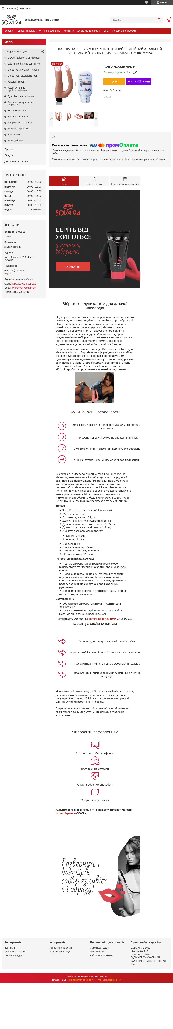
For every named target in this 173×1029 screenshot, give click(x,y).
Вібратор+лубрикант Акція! (23, 69)
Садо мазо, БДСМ (99, 947)
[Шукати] (159, 20)
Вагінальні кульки (18, 116)
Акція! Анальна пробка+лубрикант (18, 89)
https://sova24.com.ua (23, 283)
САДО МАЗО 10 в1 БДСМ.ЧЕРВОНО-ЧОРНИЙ (145, 956)
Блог (106, 30)
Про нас (9, 149)
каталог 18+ (73, 266)
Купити (114, 81)
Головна (8, 30)
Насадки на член (17, 110)
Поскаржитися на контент (80, 980)
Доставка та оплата (89, 30)
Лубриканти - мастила (20, 122)
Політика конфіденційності (108, 980)
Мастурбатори (16, 140)
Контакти (69, 30)
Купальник (14, 134)
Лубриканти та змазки (101, 955)
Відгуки (8, 155)
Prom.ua (103, 977)
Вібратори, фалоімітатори (23, 75)
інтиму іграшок (102, 619)
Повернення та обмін (124, 30)
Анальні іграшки (17, 81)
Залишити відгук (14, 955)
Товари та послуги (26, 30)
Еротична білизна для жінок (24, 63)
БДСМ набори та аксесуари (24, 57)
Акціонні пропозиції (59, 951)
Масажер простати (18, 128)
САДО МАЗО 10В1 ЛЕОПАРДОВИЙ (140, 949)
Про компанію (52, 30)
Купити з (139, 81)
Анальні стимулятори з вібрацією (21, 103)
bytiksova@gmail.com (24, 287)
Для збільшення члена (21, 96)
